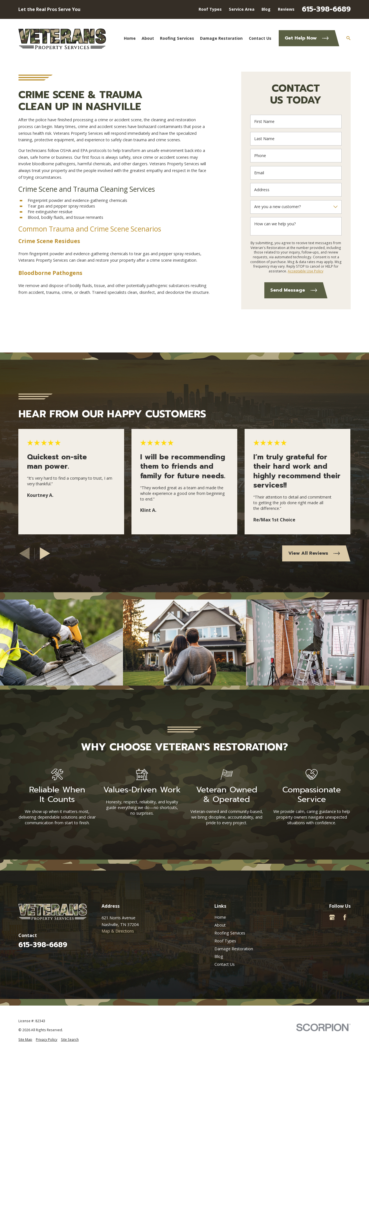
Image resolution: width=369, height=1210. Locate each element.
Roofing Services (229, 933)
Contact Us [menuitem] (260, 38)
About (220, 925)
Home (220, 917)
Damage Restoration (233, 948)
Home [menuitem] (130, 38)
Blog (266, 9)
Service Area (241, 9)
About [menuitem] (148, 38)
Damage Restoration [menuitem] (221, 38)
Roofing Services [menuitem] (177, 38)
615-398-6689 (326, 9)
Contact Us (224, 964)
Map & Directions (118, 931)
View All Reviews (314, 553)
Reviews (286, 9)
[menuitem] (25, 1039)
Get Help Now (307, 37)
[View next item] (45, 553)
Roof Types (210, 9)
